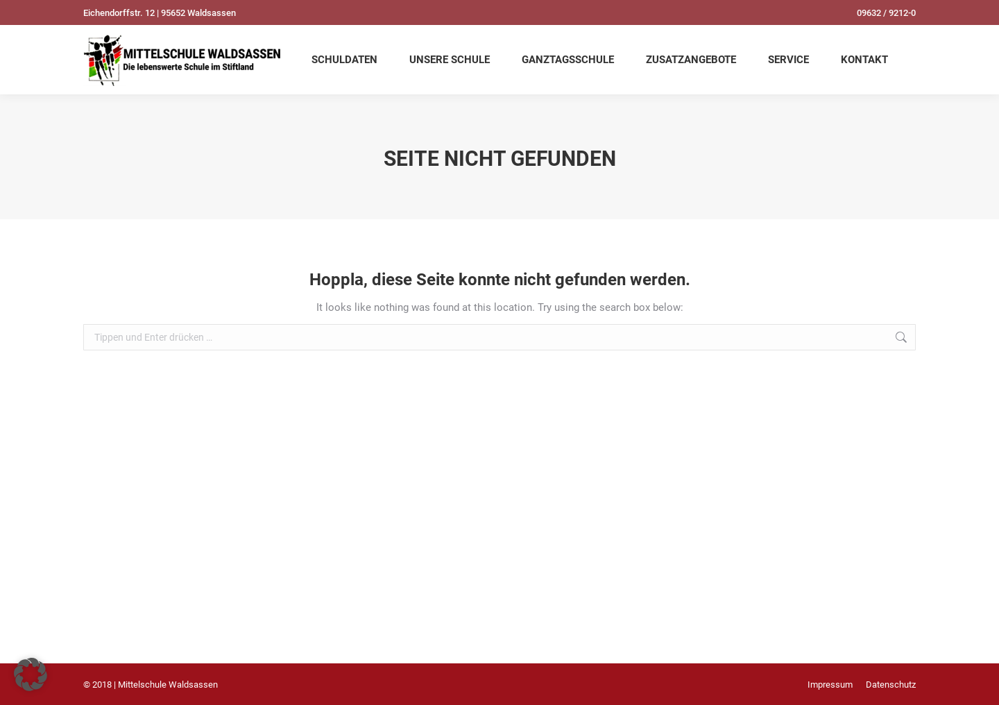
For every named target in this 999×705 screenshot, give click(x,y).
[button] (30, 674)
